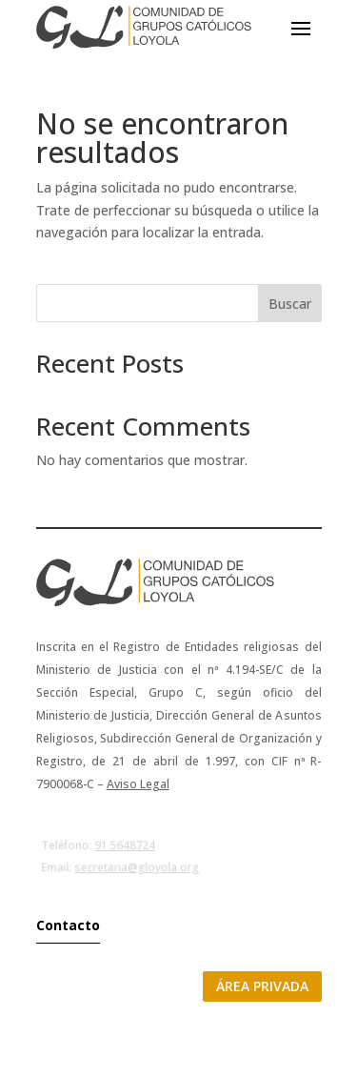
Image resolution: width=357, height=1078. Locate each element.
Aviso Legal (138, 784)
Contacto (68, 925)
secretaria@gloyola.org (136, 867)
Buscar (289, 304)
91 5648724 (124, 845)
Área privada (262, 986)
